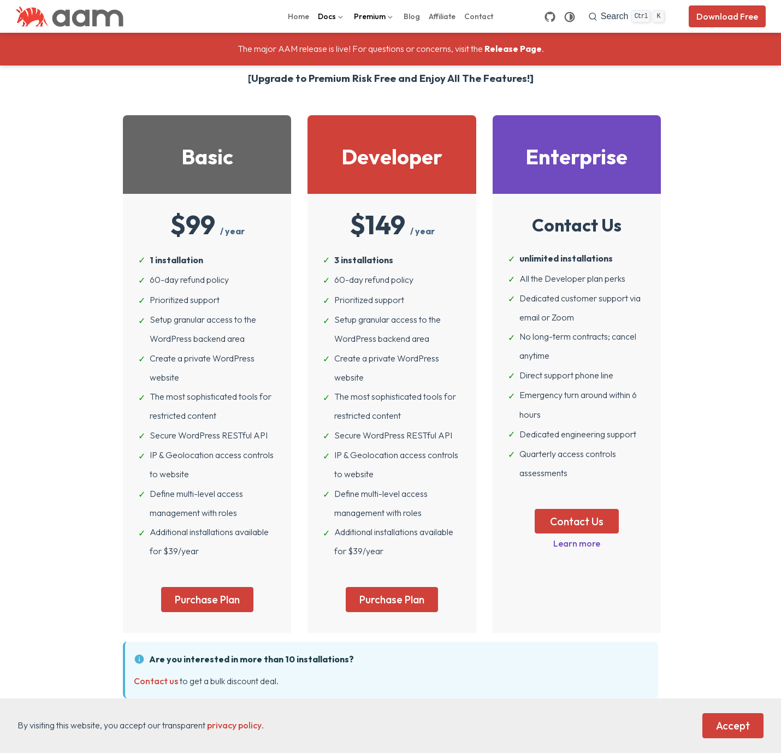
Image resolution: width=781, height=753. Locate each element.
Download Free (727, 16)
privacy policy (234, 725)
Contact (478, 16)
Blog (412, 16)
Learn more (576, 543)
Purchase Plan (207, 599)
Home (298, 16)
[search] (627, 16)
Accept (733, 725)
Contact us (156, 680)
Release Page (513, 48)
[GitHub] (550, 17)
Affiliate (442, 16)
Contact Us (576, 521)
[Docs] (331, 16)
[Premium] (374, 16)
